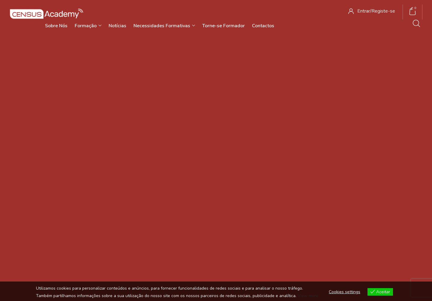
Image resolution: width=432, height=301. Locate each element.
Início (208, 84)
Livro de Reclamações (298, 221)
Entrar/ (364, 11)
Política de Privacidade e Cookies (309, 208)
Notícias (117, 25)
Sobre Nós (56, 25)
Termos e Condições (297, 196)
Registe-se (383, 11)
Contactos (263, 25)
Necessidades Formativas (164, 25)
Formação (88, 25)
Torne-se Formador (223, 25)
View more (308, 296)
